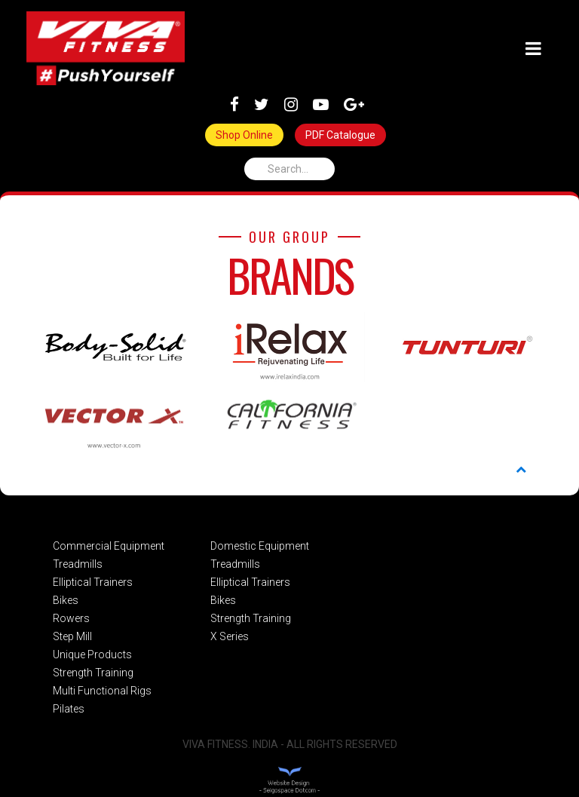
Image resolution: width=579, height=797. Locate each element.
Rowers (71, 618)
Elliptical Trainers (93, 582)
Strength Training (93, 673)
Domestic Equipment (259, 546)
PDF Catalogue (340, 135)
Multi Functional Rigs (102, 691)
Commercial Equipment (108, 546)
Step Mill (72, 636)
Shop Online (244, 135)
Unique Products (92, 654)
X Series (229, 636)
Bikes (65, 600)
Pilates (68, 709)
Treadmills (78, 564)
